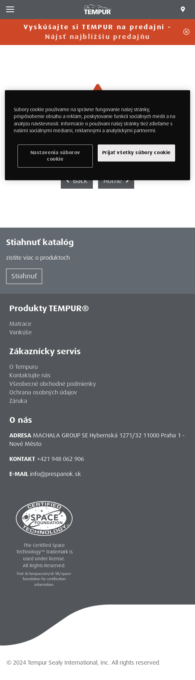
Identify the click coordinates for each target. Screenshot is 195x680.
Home (116, 180)
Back (77, 180)
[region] (97, 135)
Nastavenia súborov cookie (55, 156)
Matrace (20, 323)
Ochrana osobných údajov (43, 392)
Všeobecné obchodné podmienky (52, 383)
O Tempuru (23, 366)
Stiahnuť (24, 276)
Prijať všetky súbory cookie (136, 153)
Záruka (18, 401)
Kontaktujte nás (30, 375)
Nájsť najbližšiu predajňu (97, 36)
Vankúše (20, 332)
